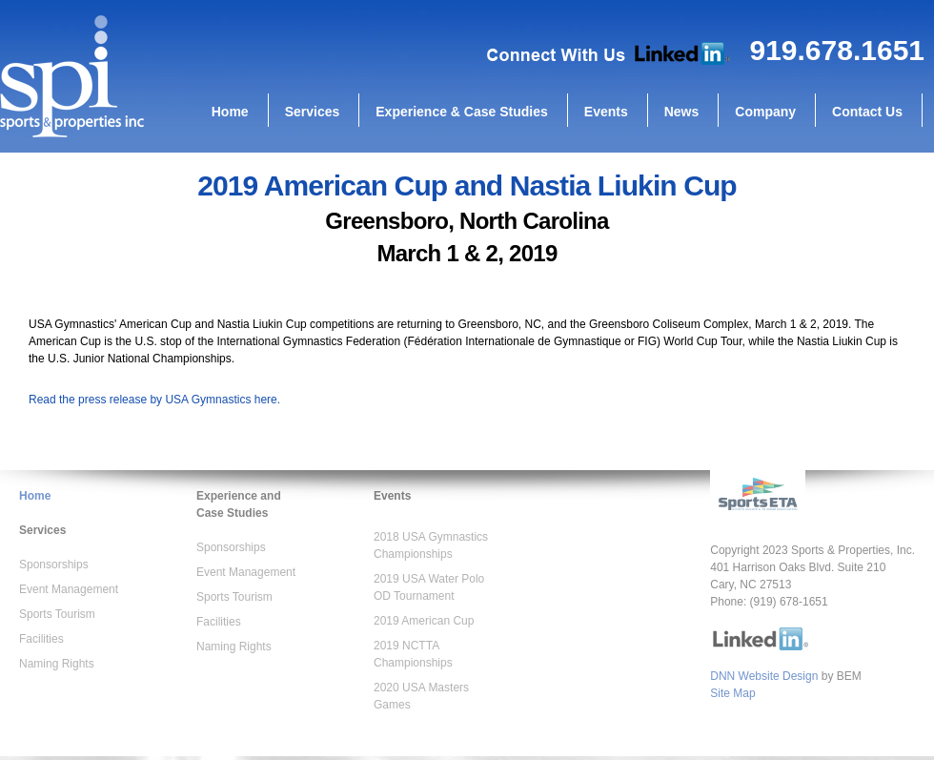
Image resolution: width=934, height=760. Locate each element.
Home (230, 111)
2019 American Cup (424, 620)
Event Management (68, 589)
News (682, 111)
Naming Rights (56, 663)
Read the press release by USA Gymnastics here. (154, 399)
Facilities (41, 639)
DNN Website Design (764, 676)
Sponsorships (54, 564)
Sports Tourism (57, 614)
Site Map (732, 693)
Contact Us (867, 111)
